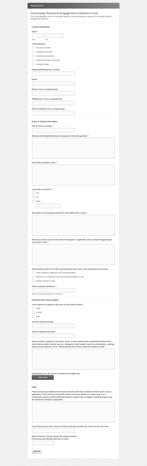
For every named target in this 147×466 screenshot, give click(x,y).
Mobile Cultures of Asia (45, 281)
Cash (38, 308)
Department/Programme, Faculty (46, 70)
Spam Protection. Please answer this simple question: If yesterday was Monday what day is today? (54, 437)
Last (46, 39)
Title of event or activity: (42, 126)
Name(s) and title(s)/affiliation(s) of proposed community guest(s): (60, 136)
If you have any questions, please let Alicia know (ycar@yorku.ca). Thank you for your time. (70, 426)
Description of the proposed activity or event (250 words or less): (60, 213)
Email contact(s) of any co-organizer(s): (48, 109)
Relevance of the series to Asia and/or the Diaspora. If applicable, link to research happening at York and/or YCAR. (72, 241)
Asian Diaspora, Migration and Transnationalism (56, 273)
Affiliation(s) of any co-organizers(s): (47, 99)
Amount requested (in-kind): (43, 332)
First (33, 39)
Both (38, 316)
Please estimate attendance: (44, 286)
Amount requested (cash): (43, 322)
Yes (37, 193)
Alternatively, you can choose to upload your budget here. (56, 374)
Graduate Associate (44, 52)
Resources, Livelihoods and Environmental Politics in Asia (60, 277)
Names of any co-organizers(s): (45, 89)
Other (38, 201)
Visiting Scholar (42, 64)
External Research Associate (48, 60)
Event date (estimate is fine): (44, 163)
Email (35, 79)
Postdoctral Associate (45, 56)
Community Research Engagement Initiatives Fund (73, 6)
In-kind (39, 312)
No (37, 197)
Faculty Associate (43, 48)
